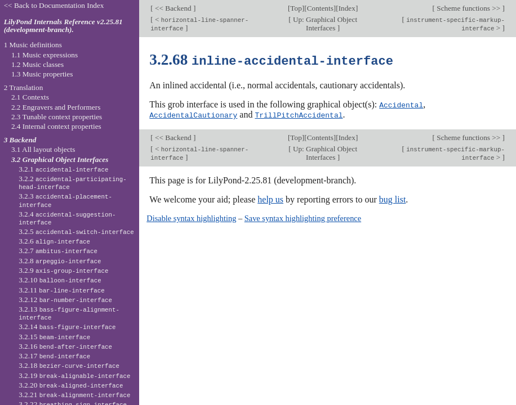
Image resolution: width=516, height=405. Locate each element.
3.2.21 (74, 394)
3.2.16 (65, 346)
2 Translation (23, 87)
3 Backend (20, 140)
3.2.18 (69, 365)
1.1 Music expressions (44, 55)
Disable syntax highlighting (191, 217)
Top (295, 8)
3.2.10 (60, 280)
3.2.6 (54, 241)
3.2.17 (54, 356)
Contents (320, 8)
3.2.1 (63, 169)
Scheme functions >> (468, 8)
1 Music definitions (33, 44)
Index (347, 8)
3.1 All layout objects (43, 149)
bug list (392, 198)
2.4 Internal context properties (56, 126)
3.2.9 (63, 270)
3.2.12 (65, 299)
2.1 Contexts (30, 97)
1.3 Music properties (42, 74)
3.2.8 (60, 260)
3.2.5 (76, 231)
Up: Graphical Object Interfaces (324, 23)
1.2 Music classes (37, 64)
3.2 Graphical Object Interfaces (59, 159)
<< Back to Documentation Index (54, 5)
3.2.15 (54, 336)
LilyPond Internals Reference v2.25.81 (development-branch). (63, 25)
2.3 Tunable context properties (56, 116)
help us (270, 198)
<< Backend (173, 8)
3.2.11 (61, 290)
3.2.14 (67, 326)
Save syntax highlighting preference (302, 217)
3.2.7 (58, 250)
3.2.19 (74, 375)
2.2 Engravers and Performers (55, 107)
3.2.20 (71, 385)
